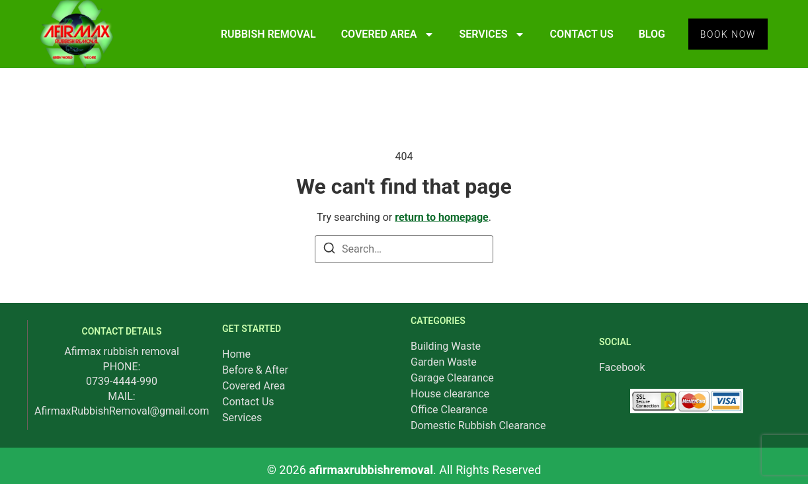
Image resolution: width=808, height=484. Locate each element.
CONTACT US (578, 34)
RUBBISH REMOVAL (264, 34)
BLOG (648, 34)
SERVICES (488, 34)
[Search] (329, 250)
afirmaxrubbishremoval (371, 470)
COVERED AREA (383, 34)
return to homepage (442, 217)
